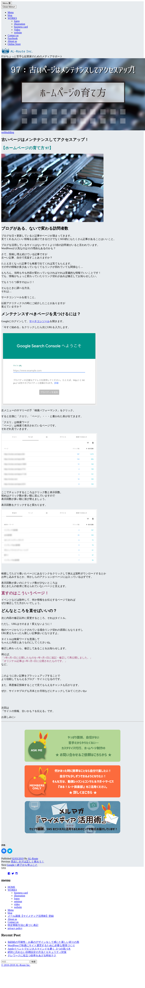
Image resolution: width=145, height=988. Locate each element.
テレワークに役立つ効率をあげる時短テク (32, 955)
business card (21, 26)
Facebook (13, 38)
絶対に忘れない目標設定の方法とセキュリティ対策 (37, 952)
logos (17, 21)
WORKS (12, 18)
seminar (18, 901)
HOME (11, 887)
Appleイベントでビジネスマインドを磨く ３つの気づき (39, 948)
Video (17, 29)
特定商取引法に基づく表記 (23, 925)
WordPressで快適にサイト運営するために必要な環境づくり (41, 945)
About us (12, 41)
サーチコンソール (39, 321)
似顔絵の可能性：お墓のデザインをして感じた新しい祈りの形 (43, 942)
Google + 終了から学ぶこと (22, 865)
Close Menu (9, 7)
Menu (7, 3)
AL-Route (33, 858)
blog (10, 15)
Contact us (13, 35)
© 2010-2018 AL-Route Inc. (15, 965)
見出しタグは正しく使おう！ (27, 861)
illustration (19, 24)
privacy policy (15, 928)
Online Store (14, 44)
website (18, 32)
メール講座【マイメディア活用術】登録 (31, 916)
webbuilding (7, 132)
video (17, 904)
